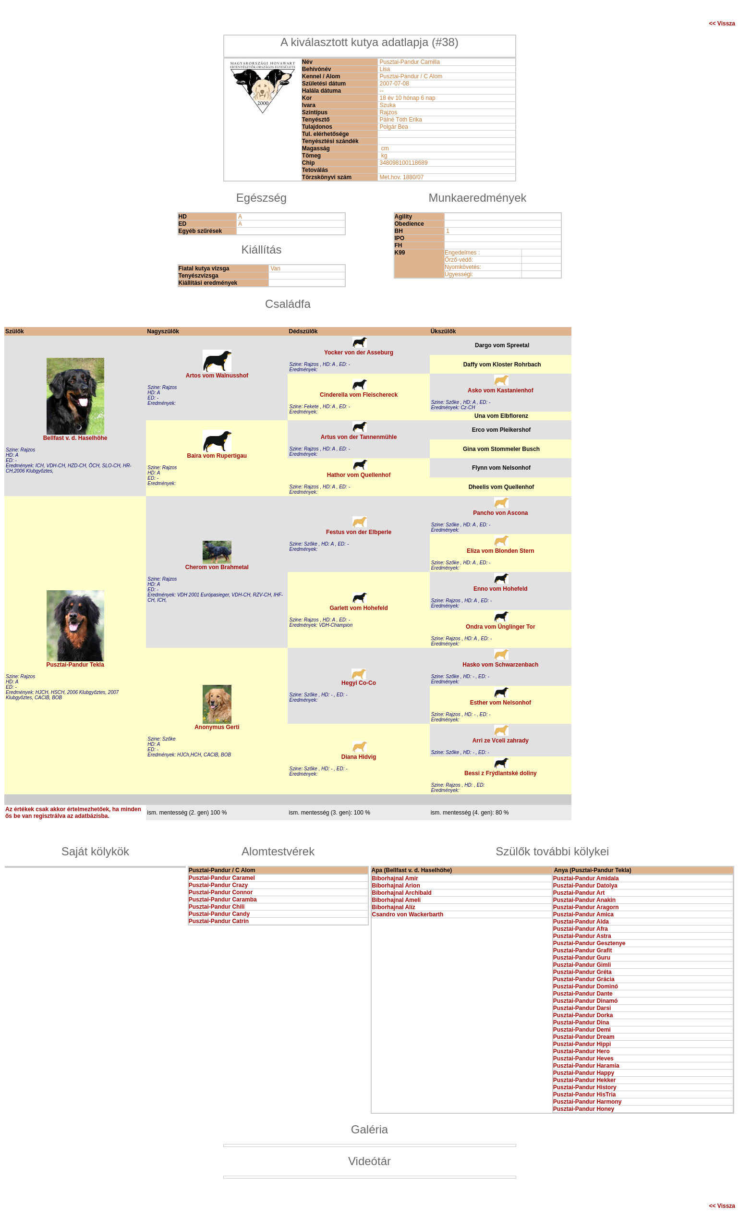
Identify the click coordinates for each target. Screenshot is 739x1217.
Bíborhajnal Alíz (393, 907)
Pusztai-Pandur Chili (217, 906)
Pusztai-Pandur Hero (581, 1051)
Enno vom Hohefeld (500, 588)
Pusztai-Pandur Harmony (587, 1101)
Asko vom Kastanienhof (500, 390)
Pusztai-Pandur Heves (583, 1058)
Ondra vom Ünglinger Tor (500, 626)
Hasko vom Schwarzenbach (500, 664)
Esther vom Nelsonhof (500, 702)
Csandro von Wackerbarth (408, 914)
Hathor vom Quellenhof (359, 475)
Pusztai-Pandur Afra (580, 928)
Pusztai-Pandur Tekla (75, 664)
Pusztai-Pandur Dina (581, 1022)
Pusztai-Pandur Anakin (584, 900)
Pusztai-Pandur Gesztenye (589, 943)
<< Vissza (722, 23)
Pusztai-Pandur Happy (583, 1073)
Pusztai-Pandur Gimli (582, 964)
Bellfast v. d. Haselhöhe (75, 438)
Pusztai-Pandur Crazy (218, 885)
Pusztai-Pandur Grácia (584, 979)
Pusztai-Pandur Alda (581, 921)
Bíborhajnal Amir (395, 878)
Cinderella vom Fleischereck (359, 394)
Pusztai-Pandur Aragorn (586, 907)
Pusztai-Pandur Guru (581, 957)
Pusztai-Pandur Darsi (582, 1008)
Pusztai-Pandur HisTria (584, 1094)
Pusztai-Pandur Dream (584, 1037)
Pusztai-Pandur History (585, 1087)
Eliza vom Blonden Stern (500, 551)
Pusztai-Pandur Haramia (586, 1065)
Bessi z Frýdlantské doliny (500, 773)
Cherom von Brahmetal (217, 567)
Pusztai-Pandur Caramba (223, 899)
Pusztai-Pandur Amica (583, 914)
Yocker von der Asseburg (358, 352)
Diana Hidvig (358, 757)
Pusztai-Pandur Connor (221, 892)
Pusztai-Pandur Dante (583, 993)
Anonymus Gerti (216, 727)
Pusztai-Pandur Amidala (586, 878)
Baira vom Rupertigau (217, 455)
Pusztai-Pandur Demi (582, 1029)
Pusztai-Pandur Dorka (583, 1015)
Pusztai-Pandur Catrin (219, 921)
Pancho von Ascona (500, 513)
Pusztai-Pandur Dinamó (585, 1001)
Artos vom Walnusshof (217, 375)
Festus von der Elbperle (358, 532)
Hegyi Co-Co (358, 683)
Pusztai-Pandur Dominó (585, 986)
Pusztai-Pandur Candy (219, 914)
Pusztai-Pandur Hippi (582, 1044)
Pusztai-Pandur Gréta (582, 972)
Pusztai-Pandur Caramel (222, 878)
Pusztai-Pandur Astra (582, 936)
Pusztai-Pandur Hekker (584, 1080)
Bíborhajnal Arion (396, 885)
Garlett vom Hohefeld (358, 608)
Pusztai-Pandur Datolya (585, 885)
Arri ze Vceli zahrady (500, 740)
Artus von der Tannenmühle (359, 437)
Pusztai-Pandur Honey (583, 1109)
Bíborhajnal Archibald (402, 892)
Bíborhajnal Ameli (396, 900)
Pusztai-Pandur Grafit (582, 950)
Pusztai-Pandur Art (579, 892)
